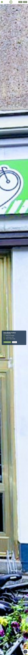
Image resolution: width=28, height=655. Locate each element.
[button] (2, 2)
